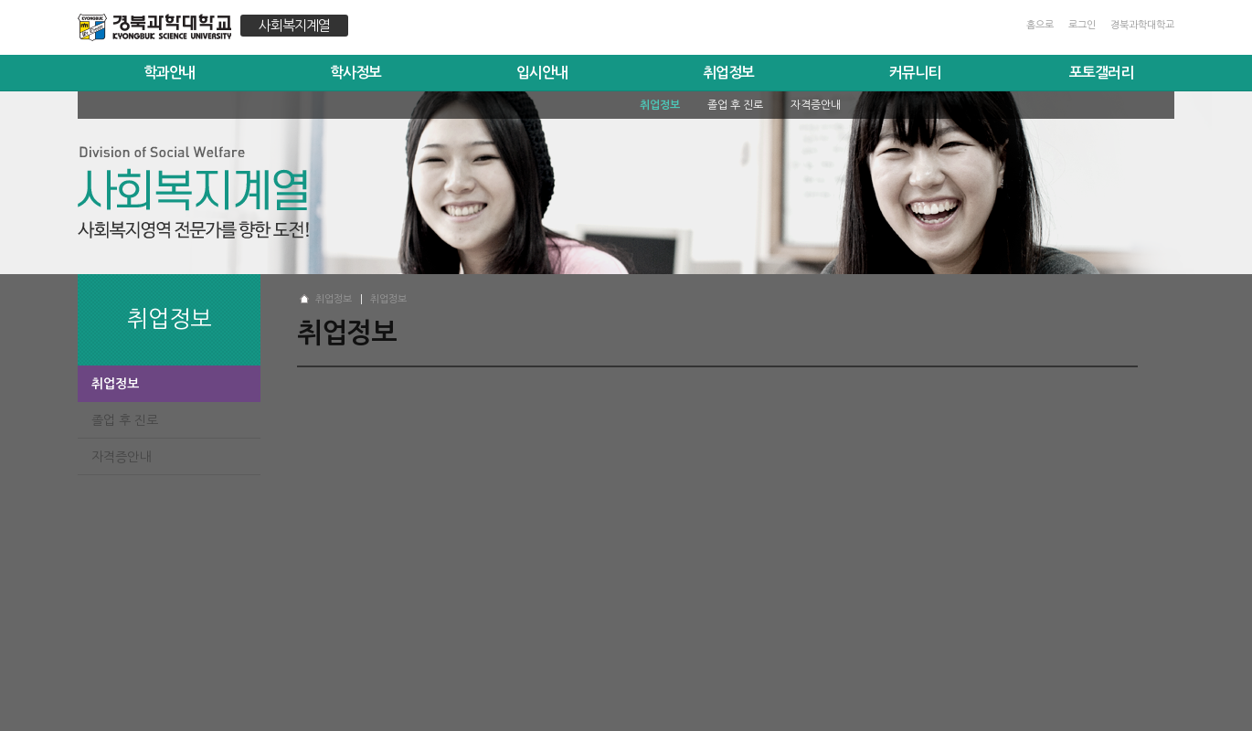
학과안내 (169, 72)
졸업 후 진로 (124, 420)
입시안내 (542, 72)
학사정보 (355, 72)
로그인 (1082, 25)
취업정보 (728, 72)
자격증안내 (121, 456)
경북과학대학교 (1142, 25)
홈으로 (1040, 25)
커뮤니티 (914, 72)
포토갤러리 (1101, 72)
